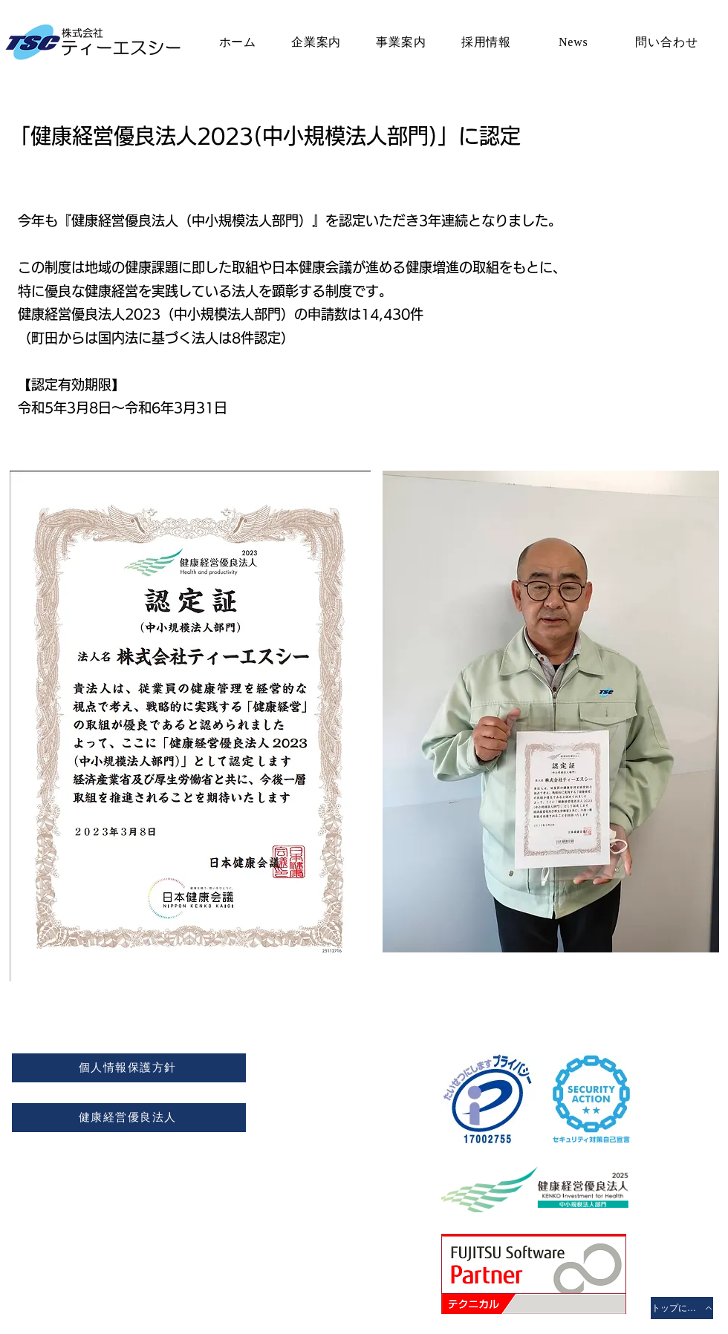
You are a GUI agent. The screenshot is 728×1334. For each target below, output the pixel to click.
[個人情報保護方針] (129, 1067)
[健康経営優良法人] (129, 1117)
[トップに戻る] (682, 1308)
